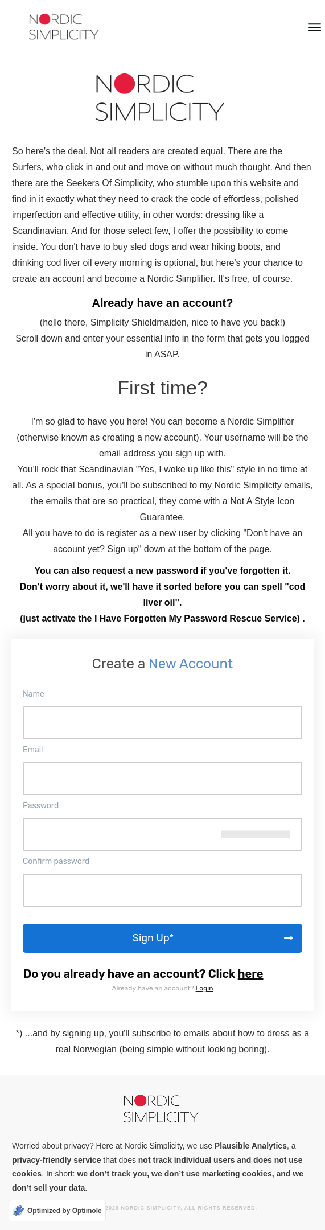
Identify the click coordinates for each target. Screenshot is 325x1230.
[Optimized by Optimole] (57, 1210)
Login (204, 988)
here (251, 974)
